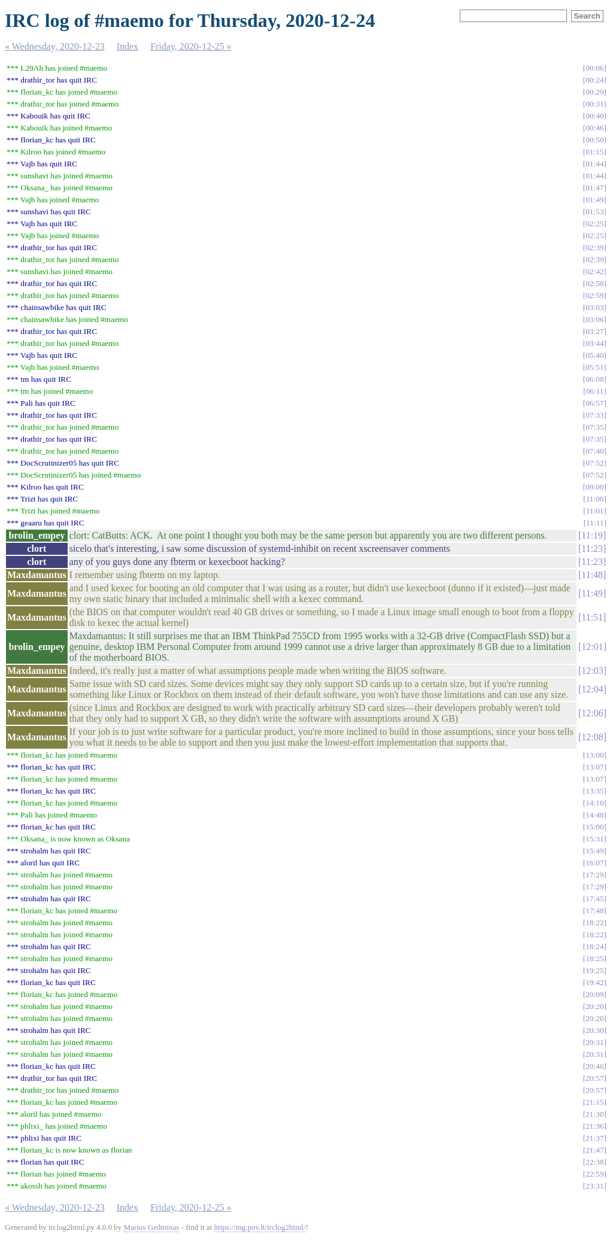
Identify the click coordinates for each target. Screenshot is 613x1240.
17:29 (594, 874)
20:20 (594, 1006)
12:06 (592, 713)
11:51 (592, 617)
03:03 (594, 307)
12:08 (592, 737)
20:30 (594, 1030)
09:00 (594, 486)
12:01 (592, 647)
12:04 (592, 689)
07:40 (594, 450)
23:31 (594, 1185)
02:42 (594, 271)
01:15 (594, 151)
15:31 (594, 838)
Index (127, 46)
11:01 (595, 510)
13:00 (594, 754)
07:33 (594, 415)
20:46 (594, 1066)
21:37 (594, 1137)
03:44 (594, 343)
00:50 (594, 139)
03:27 (594, 331)
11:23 (592, 548)
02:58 (594, 283)
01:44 (594, 163)
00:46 (594, 127)
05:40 (594, 355)
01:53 (594, 211)
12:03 (592, 670)
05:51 (594, 367)
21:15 (594, 1102)
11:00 (595, 498)
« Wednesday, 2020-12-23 (55, 46)
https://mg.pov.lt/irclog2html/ (260, 1227)
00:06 (594, 67)
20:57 (594, 1078)
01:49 (594, 199)
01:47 (594, 187)
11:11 (594, 522)
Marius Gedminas (152, 1227)
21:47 (594, 1149)
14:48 (594, 814)
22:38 (594, 1161)
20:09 (594, 994)
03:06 (594, 319)
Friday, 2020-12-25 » (190, 46)
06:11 (595, 391)
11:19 (592, 535)
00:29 (594, 91)
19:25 (594, 970)
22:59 (594, 1173)
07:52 (594, 462)
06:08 (594, 379)
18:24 (594, 946)
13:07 (594, 766)
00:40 (594, 115)
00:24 (594, 79)
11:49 (592, 593)
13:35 (594, 790)
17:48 (594, 910)
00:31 (594, 103)
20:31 (594, 1042)
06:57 (594, 403)
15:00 (594, 826)
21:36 (594, 1126)
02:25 (594, 223)
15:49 (594, 850)
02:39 (594, 247)
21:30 (594, 1114)
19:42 (594, 982)
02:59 (594, 295)
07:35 (594, 427)
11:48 (592, 575)
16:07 (594, 862)
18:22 (594, 922)
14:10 (594, 802)
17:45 (594, 898)
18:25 (594, 958)
